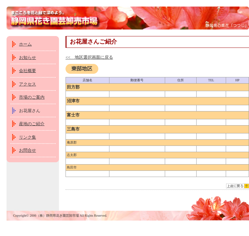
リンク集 (27, 137)
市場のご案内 (32, 97)
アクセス (27, 84)
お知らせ (27, 57)
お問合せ (27, 150)
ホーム (25, 44)
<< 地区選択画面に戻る (89, 57)
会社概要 (27, 70)
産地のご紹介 (32, 123)
